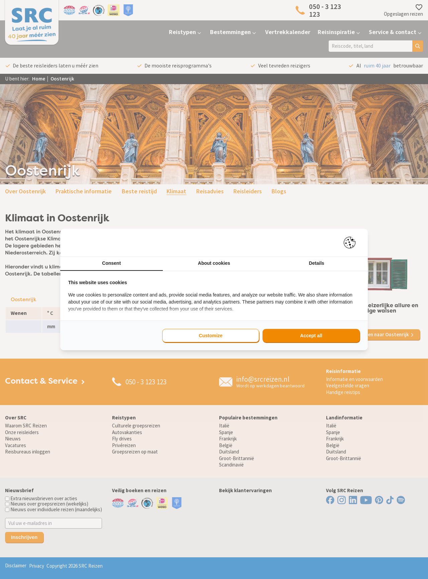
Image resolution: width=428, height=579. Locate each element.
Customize (211, 335)
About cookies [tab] (214, 263)
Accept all (311, 335)
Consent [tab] (111, 263)
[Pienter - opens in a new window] (352, 242)
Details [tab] (316, 263)
